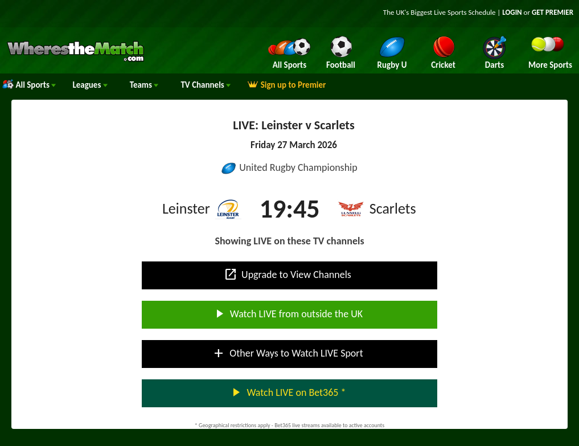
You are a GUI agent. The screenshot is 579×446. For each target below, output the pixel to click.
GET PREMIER (552, 12)
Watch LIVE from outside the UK (287, 314)
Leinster (186, 208)
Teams (144, 85)
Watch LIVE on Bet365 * (287, 392)
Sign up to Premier (286, 85)
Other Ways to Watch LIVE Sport (287, 353)
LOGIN (511, 12)
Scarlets (392, 208)
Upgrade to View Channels (287, 275)
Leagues (89, 85)
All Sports (29, 85)
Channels (205, 85)
